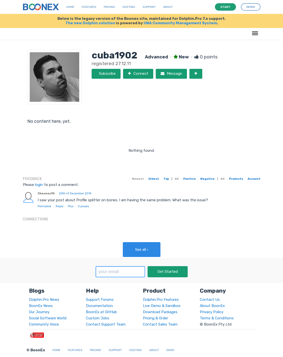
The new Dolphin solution (90, 23)
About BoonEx (212, 306)
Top (166, 178)
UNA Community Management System (180, 23)
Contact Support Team (106, 324)
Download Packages (160, 312)
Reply (59, 206)
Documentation (99, 306)
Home (70, 7)
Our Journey (39, 312)
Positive (189, 178)
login (39, 184)
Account (254, 178)
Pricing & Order (155, 318)
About (168, 7)
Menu (254, 31)
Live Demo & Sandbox (161, 306)
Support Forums (100, 299)
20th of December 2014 (75, 193)
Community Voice (44, 324)
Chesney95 (46, 193)
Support (149, 7)
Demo (170, 350)
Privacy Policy (211, 312)
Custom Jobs (97, 318)
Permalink (44, 206)
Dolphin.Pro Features (161, 299)
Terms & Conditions (217, 318)
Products (236, 178)
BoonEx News (41, 306)
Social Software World (47, 318)
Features (89, 7)
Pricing (109, 7)
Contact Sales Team (160, 324)
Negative (207, 178)
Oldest (153, 178)
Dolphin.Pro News (44, 299)
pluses (83, 206)
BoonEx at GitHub (101, 312)
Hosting (129, 7)
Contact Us (210, 299)
